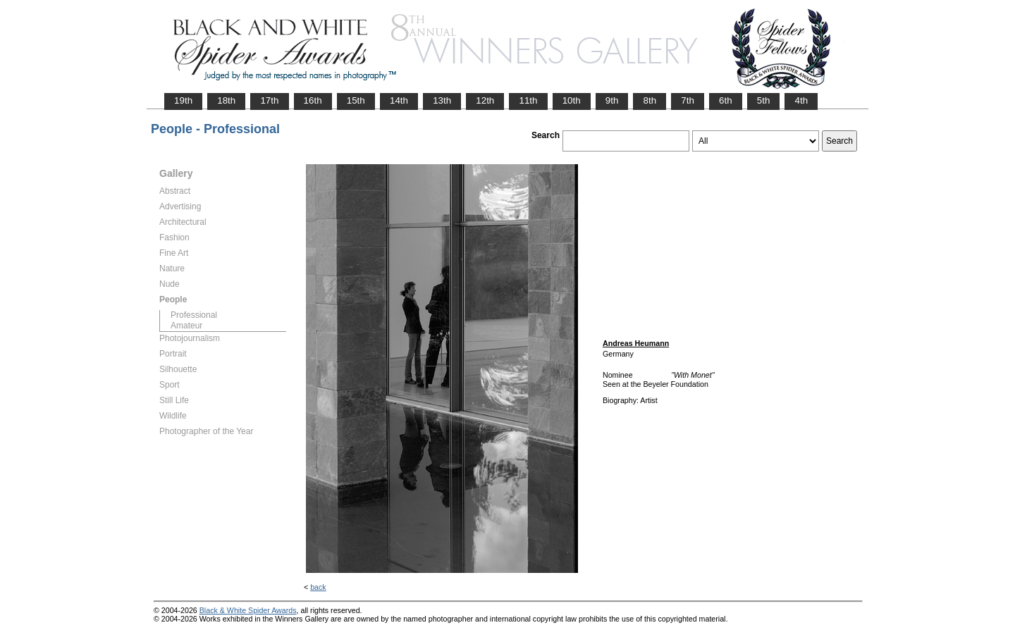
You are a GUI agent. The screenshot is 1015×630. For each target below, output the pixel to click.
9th (612, 100)
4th (801, 100)
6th (725, 100)
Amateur (186, 326)
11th (528, 100)
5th (763, 100)
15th (356, 100)
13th (442, 100)
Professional (194, 315)
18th (226, 100)
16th (313, 100)
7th (687, 100)
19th (183, 100)
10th (572, 100)
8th (649, 100)
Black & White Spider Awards (248, 610)
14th (399, 100)
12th (485, 100)
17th (269, 100)
